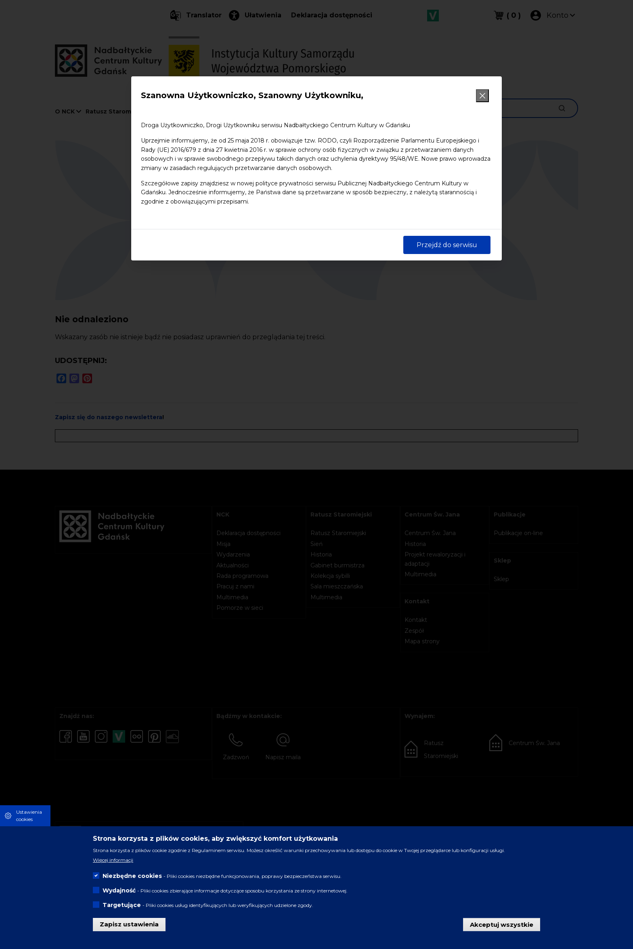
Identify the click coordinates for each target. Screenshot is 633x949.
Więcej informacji (113, 860)
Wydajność (119, 890)
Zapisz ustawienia (129, 924)
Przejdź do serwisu (447, 245)
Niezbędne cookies (132, 876)
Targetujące (122, 905)
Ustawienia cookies (29, 815)
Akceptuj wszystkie (501, 924)
